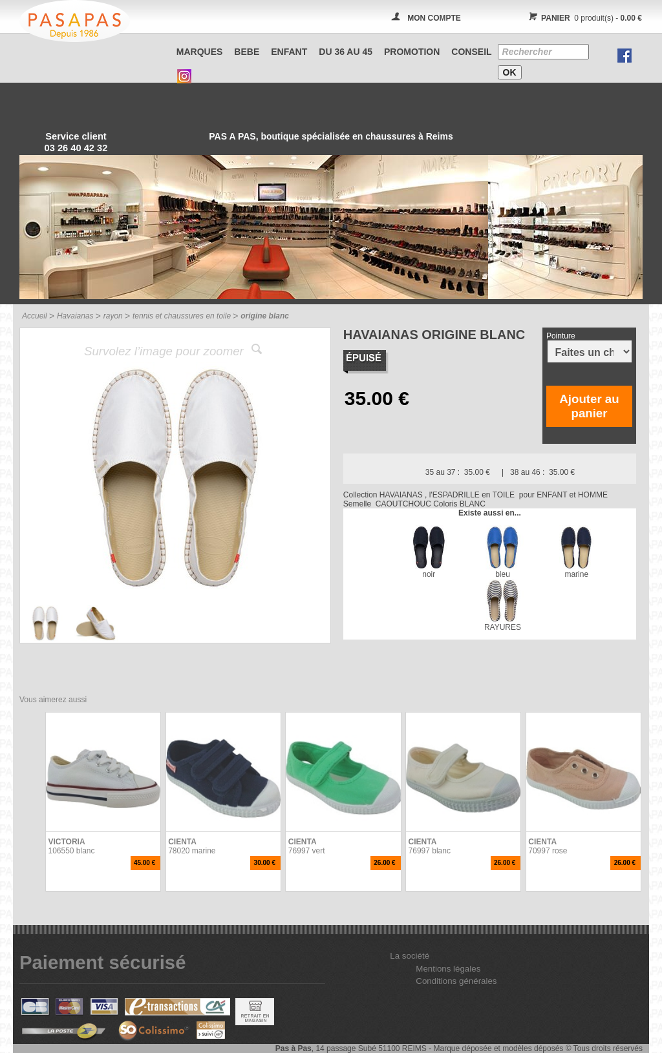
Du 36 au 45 (345, 52)
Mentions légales (448, 969)
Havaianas (75, 315)
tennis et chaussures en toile (182, 315)
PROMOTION (412, 52)
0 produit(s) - (583, 18)
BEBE (246, 52)
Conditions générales (456, 981)
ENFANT (289, 52)
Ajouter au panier (589, 406)
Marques (199, 52)
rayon (113, 315)
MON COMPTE (434, 18)
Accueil (34, 315)
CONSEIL (471, 52)
